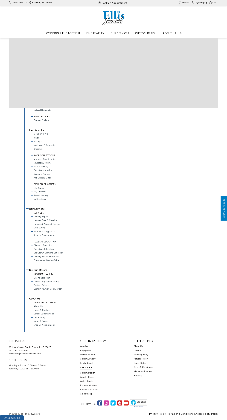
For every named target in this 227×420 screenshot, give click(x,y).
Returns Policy (141, 358)
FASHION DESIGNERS (45, 184)
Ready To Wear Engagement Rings (50, 70)
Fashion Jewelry (88, 354)
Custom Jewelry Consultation (48, 288)
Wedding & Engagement (63, 33)
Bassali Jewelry (41, 195)
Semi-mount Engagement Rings (49, 78)
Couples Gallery (41, 120)
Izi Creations (40, 199)
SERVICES (39, 212)
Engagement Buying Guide (46, 260)
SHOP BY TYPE (41, 133)
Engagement (86, 350)
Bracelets (38, 148)
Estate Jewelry (41, 166)
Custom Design (146, 33)
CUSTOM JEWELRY (43, 274)
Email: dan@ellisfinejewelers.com (25, 353)
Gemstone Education (44, 249)
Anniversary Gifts (42, 177)
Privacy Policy (157, 413)
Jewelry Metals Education (46, 256)
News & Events (41, 321)
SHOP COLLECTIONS (44, 155)
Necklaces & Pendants (44, 145)
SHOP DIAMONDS (43, 106)
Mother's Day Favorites (45, 159)
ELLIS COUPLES (42, 116)
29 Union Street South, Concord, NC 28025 (30, 347)
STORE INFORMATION (45, 302)
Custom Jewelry (88, 358)
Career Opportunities (44, 313)
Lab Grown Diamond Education (48, 252)
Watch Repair (86, 381)
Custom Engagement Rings (47, 74)
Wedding (84, 346)
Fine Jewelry (95, 33)
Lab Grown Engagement (45, 82)
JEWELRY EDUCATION (45, 241)
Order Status (140, 363)
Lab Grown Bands (42, 99)
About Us (169, 33)
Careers (137, 350)
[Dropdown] (63, 33)
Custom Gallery (41, 285)
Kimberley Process (143, 371)
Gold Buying (39, 227)
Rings (36, 137)
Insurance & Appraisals (44, 231)
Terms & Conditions (143, 367)
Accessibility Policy (206, 413)
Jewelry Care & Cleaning (45, 220)
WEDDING (39, 88)
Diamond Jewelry (42, 174)
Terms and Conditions (181, 413)
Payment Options (88, 385)
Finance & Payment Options (47, 224)
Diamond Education (43, 245)
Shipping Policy (141, 354)
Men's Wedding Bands (44, 96)
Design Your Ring (42, 67)
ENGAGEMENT (41, 63)
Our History (39, 317)
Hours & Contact (42, 310)
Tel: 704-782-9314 (18, 350)
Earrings (38, 141)
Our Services (120, 33)
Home (108, 39)
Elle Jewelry (39, 188)
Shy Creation (40, 191)
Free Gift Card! (224, 208)
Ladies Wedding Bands (44, 92)
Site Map (138, 375)
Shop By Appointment (44, 235)
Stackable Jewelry (42, 162)
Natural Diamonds (42, 110)
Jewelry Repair (41, 216)
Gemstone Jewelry (43, 170)
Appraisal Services (89, 389)
